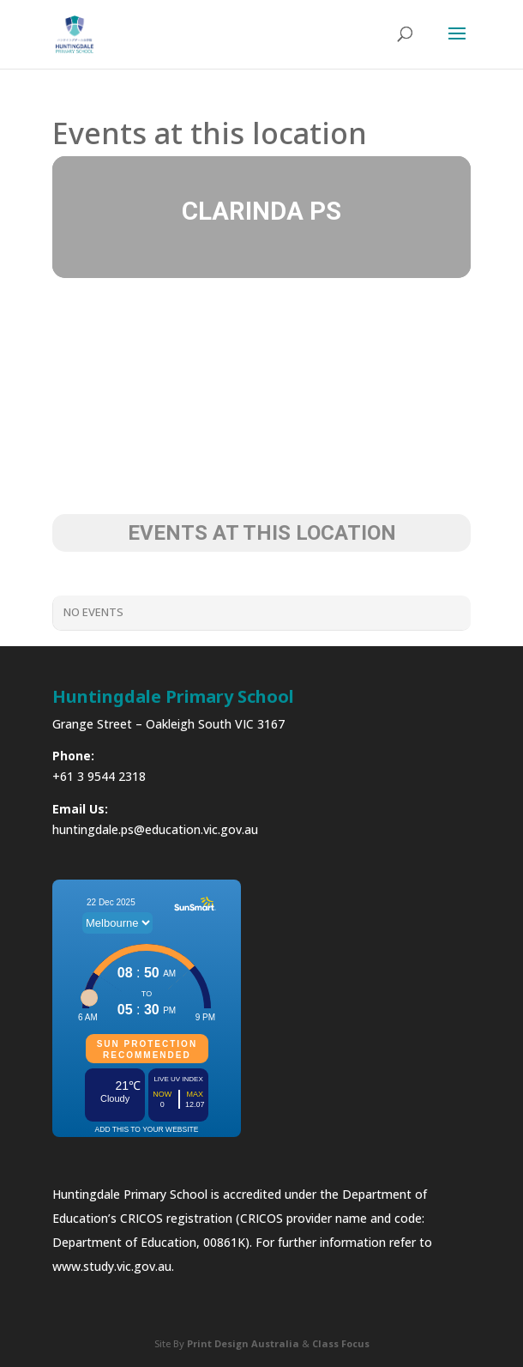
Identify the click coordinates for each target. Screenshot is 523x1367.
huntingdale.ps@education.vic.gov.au (155, 829)
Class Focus (341, 1343)
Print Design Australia (243, 1343)
